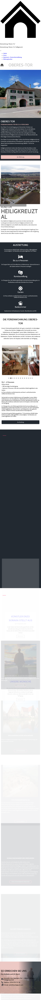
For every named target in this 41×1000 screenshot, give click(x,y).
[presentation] (3, 367)
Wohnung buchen (7, 59)
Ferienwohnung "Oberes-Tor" (7, 44)
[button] (9, 382)
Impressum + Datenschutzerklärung (12, 57)
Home (4, 55)
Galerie (5, 53)
